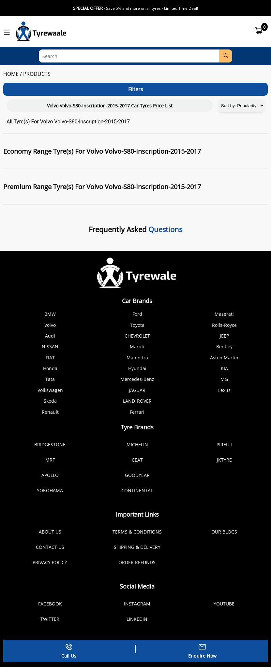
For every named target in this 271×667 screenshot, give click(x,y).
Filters (135, 89)
